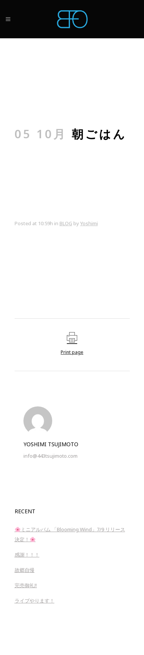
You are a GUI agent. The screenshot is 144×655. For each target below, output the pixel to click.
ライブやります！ (35, 600)
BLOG (66, 223)
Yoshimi (89, 223)
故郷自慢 (25, 570)
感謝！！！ (27, 554)
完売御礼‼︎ (26, 585)
